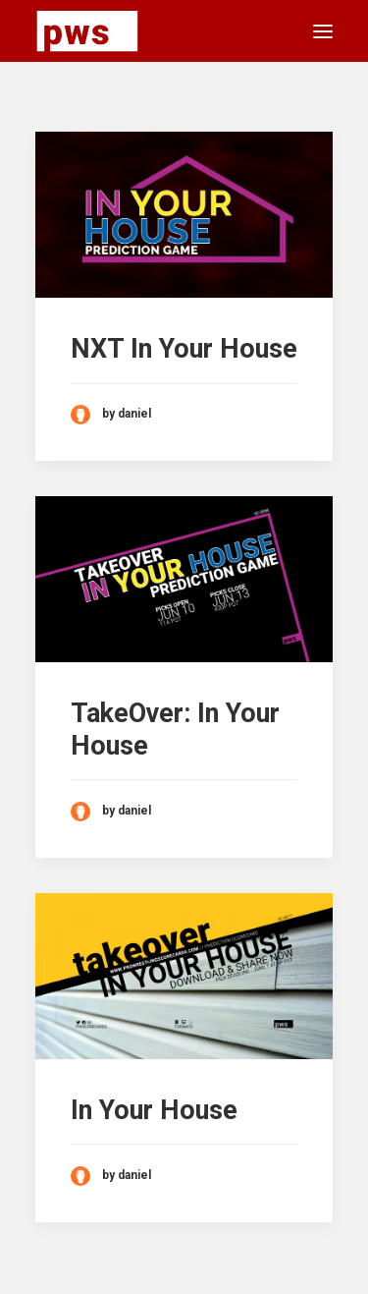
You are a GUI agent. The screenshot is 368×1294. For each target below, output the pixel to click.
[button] (323, 31)
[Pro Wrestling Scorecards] (87, 31)
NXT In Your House (184, 349)
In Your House (154, 1110)
